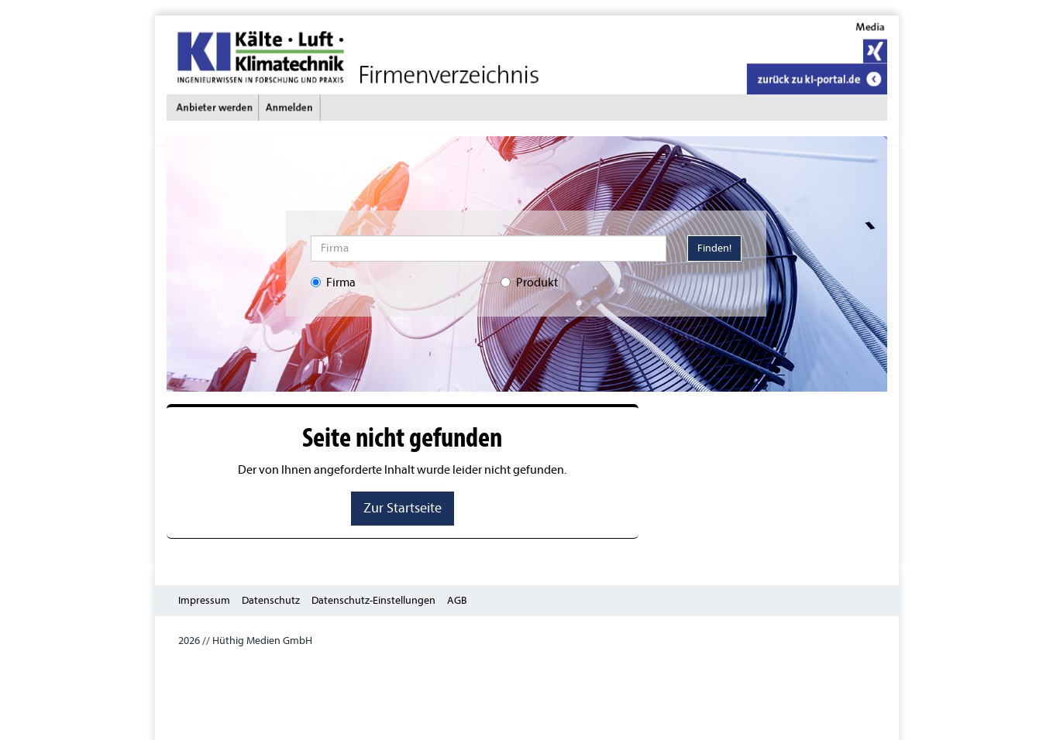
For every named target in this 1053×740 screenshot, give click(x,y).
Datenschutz (271, 600)
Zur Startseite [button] (402, 508)
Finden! (714, 248)
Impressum (204, 600)
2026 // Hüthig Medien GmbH (245, 640)
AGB (457, 600)
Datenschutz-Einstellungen (373, 600)
